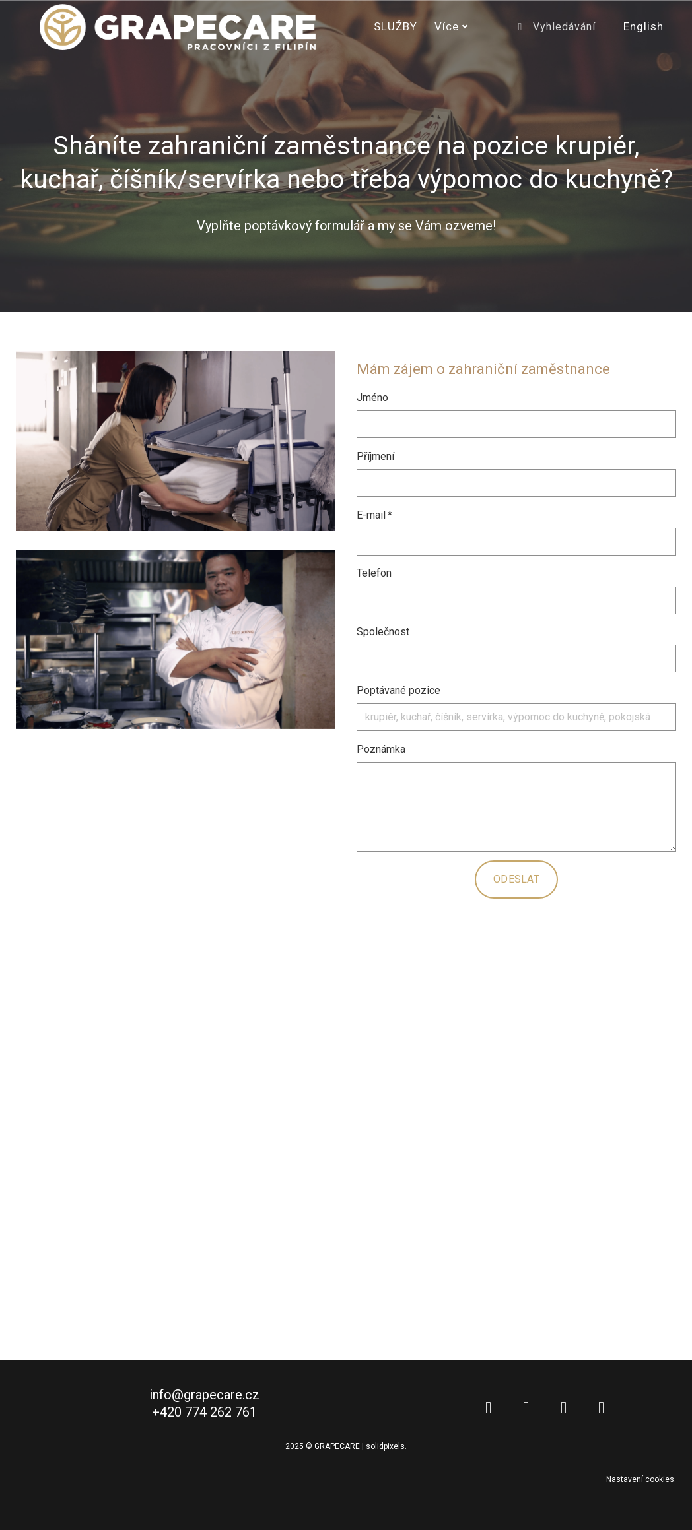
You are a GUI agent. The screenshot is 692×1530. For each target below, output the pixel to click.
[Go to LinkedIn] (488, 1411)
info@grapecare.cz (204, 1399)
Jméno (372, 397)
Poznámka (381, 749)
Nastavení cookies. (641, 1483)
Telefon (374, 573)
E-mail (374, 515)
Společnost (383, 631)
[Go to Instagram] (563, 1411)
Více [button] (451, 26)
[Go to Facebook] (526, 1411)
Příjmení (375, 456)
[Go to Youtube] (601, 1411)
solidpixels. (386, 1450)
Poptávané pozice (398, 690)
